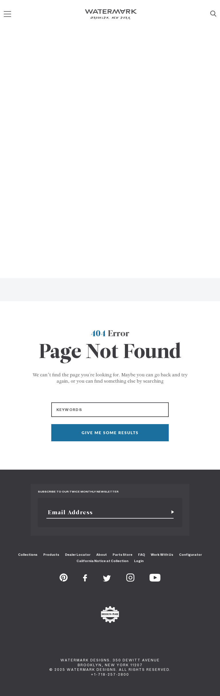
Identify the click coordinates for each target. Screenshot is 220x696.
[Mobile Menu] (7, 14)
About (101, 555)
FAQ (141, 555)
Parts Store (122, 555)
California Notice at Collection (102, 561)
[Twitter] (107, 580)
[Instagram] (130, 580)
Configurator (190, 555)
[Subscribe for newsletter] (170, 512)
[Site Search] (213, 14)
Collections (28, 555)
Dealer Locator (78, 555)
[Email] (106, 512)
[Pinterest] (64, 580)
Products (51, 555)
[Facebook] (85, 580)
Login (139, 561)
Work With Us (162, 555)
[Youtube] (155, 580)
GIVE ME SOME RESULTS (110, 432)
